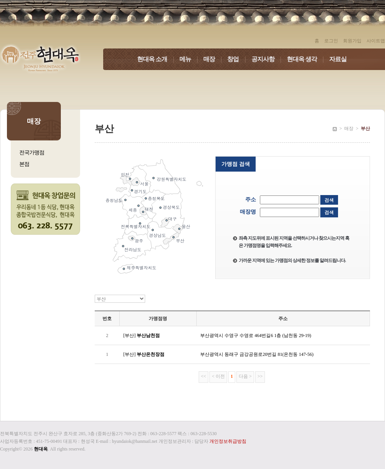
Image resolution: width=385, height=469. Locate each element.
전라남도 (132, 249)
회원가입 (352, 40)
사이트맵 (376, 40)
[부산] (141, 335)
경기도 (140, 191)
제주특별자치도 (141, 267)
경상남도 (157, 235)
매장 (215, 59)
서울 (144, 184)
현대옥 (41, 449)
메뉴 (191, 59)
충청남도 (113, 200)
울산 (186, 226)
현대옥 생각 (308, 59)
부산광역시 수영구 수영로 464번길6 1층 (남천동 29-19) (255, 335)
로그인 (331, 40)
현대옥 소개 (158, 59)
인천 (125, 174)
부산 (180, 241)
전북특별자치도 (136, 226)
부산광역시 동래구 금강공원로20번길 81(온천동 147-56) (256, 354)
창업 (239, 59)
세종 (133, 210)
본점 (24, 164)
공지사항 (269, 59)
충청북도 (156, 198)
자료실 (337, 59)
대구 (172, 219)
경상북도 (171, 207)
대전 (149, 209)
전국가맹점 (31, 152)
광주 (139, 241)
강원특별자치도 (171, 179)
